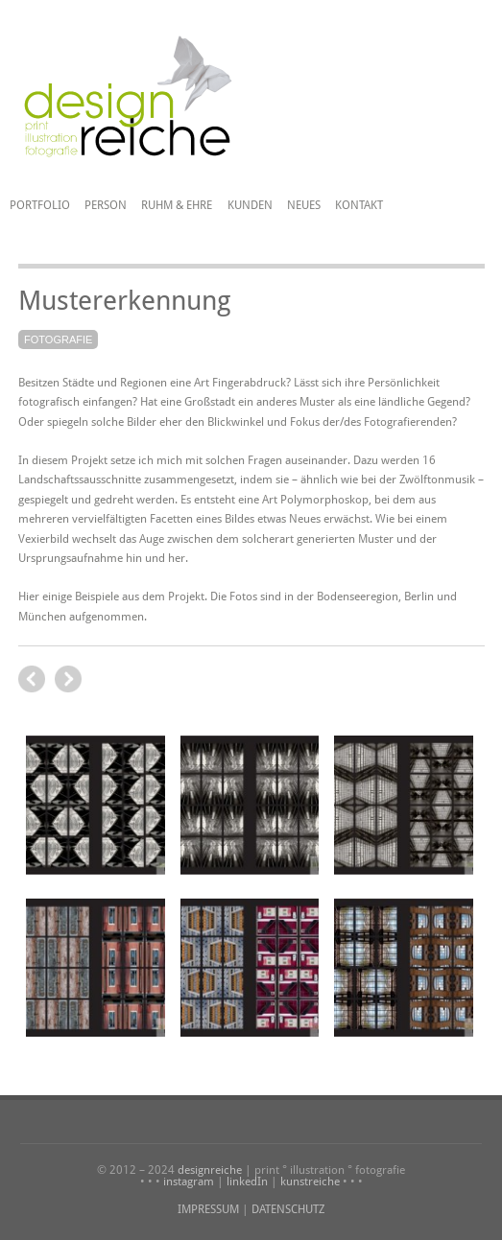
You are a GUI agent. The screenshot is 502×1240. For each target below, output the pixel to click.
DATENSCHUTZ (287, 1209)
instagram (188, 1181)
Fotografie (58, 339)
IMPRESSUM (208, 1209)
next (31, 679)
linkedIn (247, 1181)
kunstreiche (310, 1181)
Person (105, 205)
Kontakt (359, 205)
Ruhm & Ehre (176, 205)
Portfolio (40, 205)
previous (68, 679)
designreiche (210, 1170)
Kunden (250, 205)
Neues (304, 205)
